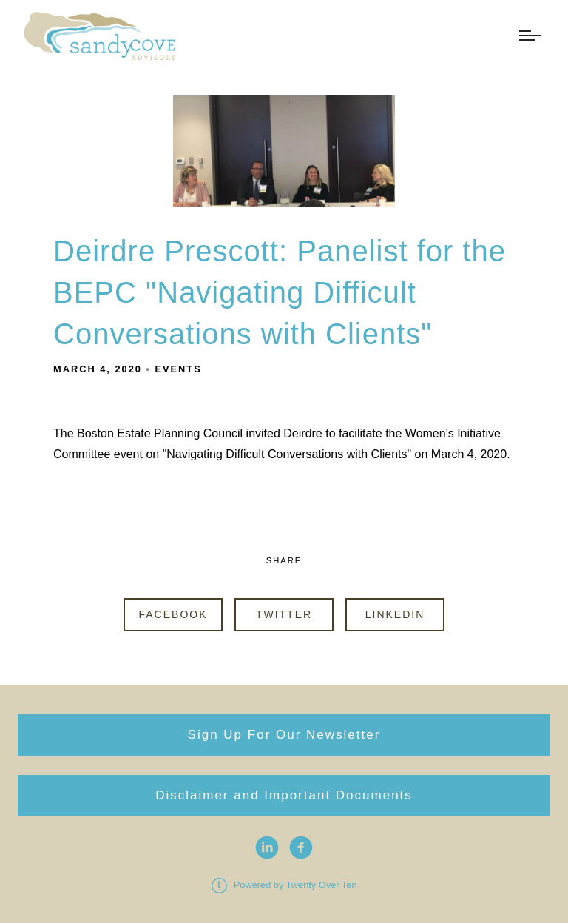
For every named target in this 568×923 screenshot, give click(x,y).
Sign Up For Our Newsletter (284, 735)
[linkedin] (267, 847)
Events (178, 369)
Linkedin (395, 614)
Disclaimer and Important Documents (284, 795)
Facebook (172, 614)
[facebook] (301, 847)
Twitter (284, 614)
